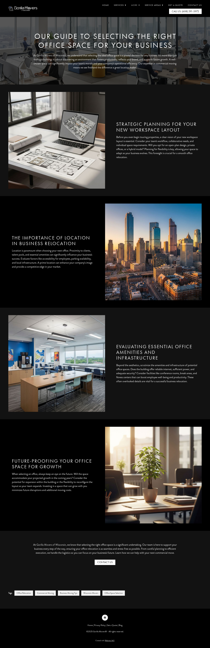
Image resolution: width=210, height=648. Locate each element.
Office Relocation (24, 593)
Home (105, 5)
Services (120, 5)
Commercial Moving (45, 593)
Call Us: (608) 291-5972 (185, 11)
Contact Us (195, 5)
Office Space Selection (113, 593)
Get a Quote (112, 625)
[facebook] (105, 618)
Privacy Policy (100, 625)
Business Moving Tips (68, 593)
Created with (104, 640)
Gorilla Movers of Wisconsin (51, 55)
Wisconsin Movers (90, 593)
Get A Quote (175, 5)
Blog (120, 625)
